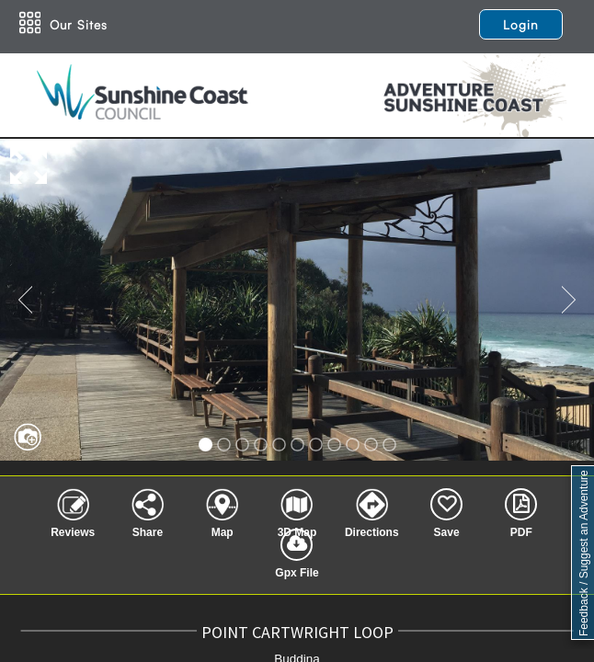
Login (521, 24)
